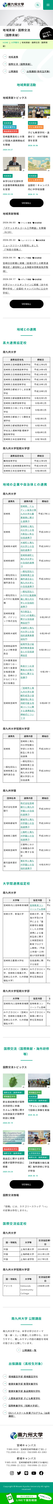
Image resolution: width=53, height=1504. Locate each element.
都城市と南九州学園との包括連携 (27, 823)
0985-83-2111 (18, 1452)
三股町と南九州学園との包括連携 (27, 835)
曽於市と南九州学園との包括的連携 (27, 864)
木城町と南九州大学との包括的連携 (27, 546)
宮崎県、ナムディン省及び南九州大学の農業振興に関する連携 (28, 514)
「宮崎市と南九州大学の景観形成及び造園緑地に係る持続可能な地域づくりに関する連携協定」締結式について (27, 703)
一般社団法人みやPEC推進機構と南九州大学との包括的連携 (28, 599)
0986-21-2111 (18, 1465)
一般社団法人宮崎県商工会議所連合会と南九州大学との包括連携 (27, 579)
